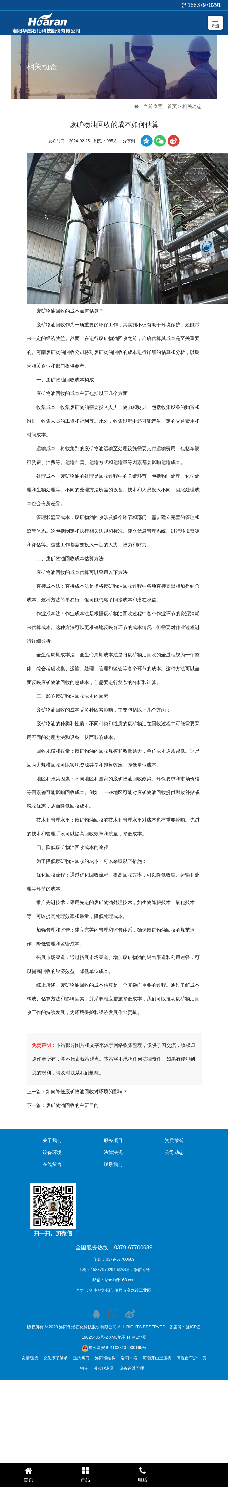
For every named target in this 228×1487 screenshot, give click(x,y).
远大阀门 (81, 1358)
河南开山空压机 (157, 1358)
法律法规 (113, 1152)
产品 (85, 1474)
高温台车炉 (187, 1358)
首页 (172, 106)
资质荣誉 (174, 1140)
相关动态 (192, 106)
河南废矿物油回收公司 (60, 352)
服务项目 (113, 1140)
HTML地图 (136, 1337)
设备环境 (52, 1152)
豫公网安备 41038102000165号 (114, 1347)
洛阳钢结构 (105, 1358)
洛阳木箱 (129, 1358)
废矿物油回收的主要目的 (72, 1105)
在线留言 (52, 1164)
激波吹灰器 (104, 1368)
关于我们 (52, 1140)
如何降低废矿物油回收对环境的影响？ (87, 1091)
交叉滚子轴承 (55, 1358)
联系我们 (113, 1164)
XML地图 (117, 1337)
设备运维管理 (131, 1368)
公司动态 (174, 1152)
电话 (142, 1474)
